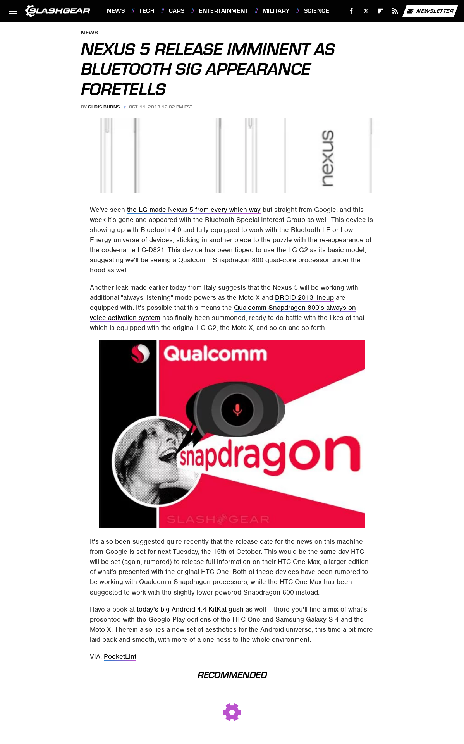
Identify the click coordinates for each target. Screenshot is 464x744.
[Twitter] (365, 11)
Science (317, 10)
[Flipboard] (380, 11)
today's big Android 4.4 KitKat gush (190, 609)
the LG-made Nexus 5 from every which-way (194, 209)
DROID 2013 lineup (304, 297)
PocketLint (120, 656)
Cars (177, 10)
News (116, 10)
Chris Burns (104, 107)
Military (276, 10)
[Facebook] (351, 11)
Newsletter (430, 11)
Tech (147, 10)
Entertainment (224, 10)
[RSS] (395, 11)
